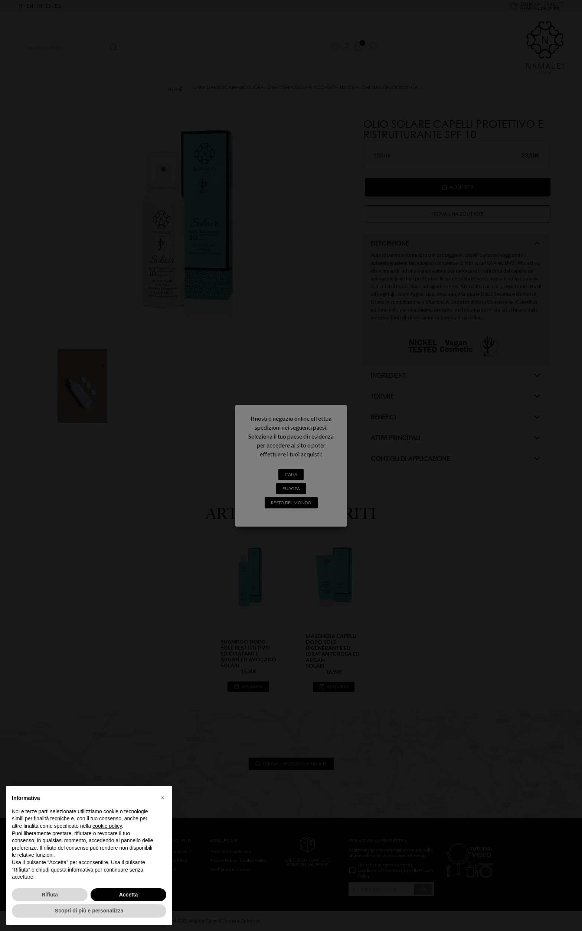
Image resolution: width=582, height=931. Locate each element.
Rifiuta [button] (50, 895)
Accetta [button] (128, 895)
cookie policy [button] (107, 826)
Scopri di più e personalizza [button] (89, 911)
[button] (163, 798)
